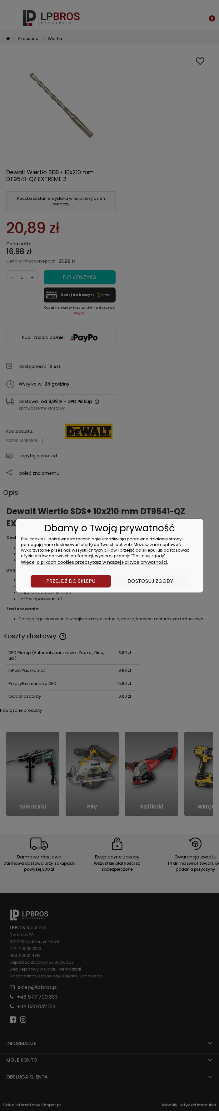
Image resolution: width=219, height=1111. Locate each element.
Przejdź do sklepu (70, 581)
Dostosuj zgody (150, 581)
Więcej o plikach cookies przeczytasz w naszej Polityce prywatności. (94, 562)
